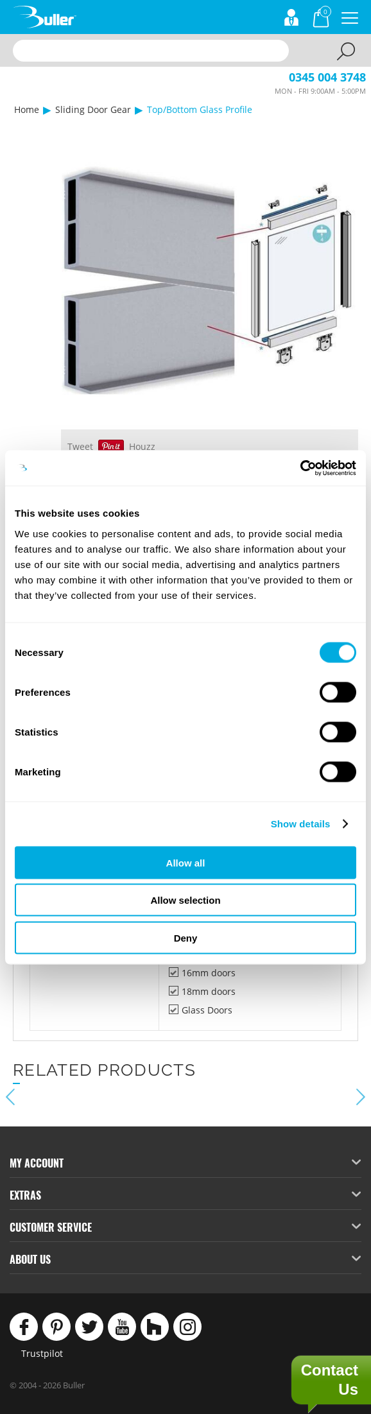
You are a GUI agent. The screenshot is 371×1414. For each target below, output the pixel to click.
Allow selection (185, 900)
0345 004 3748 (327, 77)
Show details (301, 823)
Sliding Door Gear (93, 109)
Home (26, 109)
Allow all (185, 862)
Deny (186, 937)
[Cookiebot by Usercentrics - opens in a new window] (300, 468)
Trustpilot (42, 1353)
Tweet (80, 446)
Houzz (142, 446)
